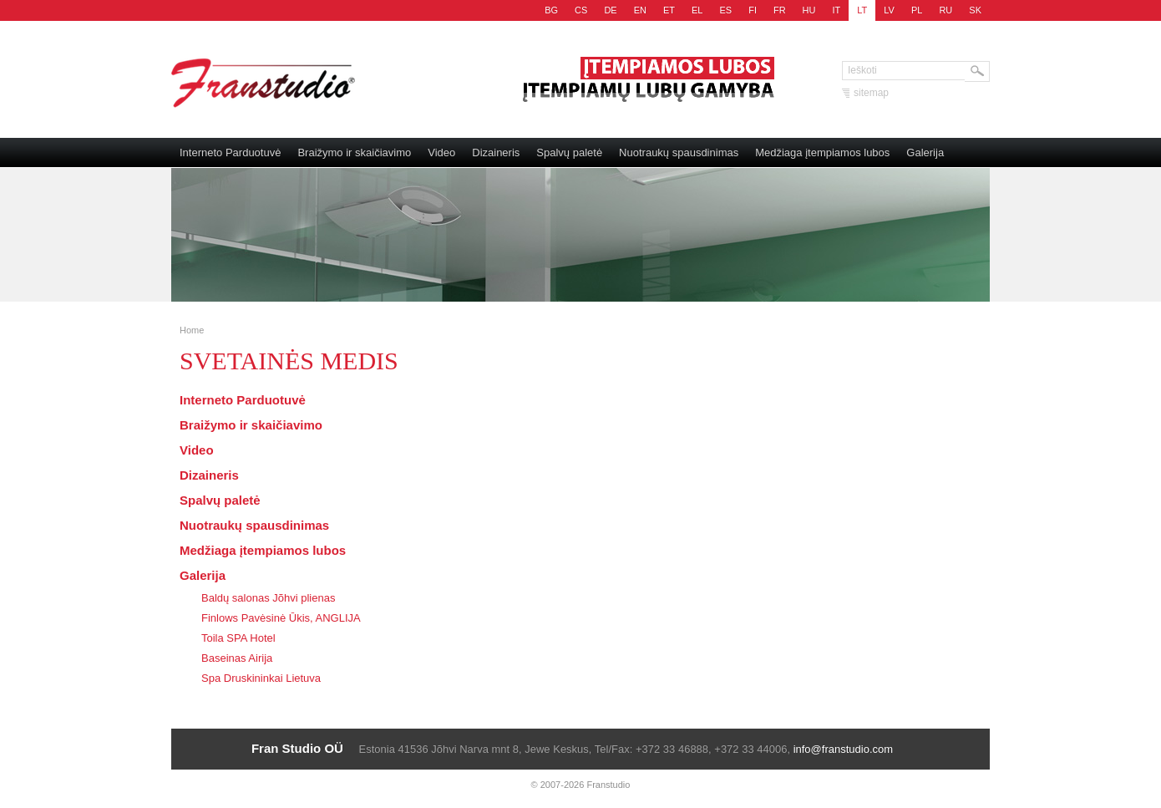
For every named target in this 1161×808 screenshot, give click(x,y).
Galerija (925, 152)
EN (640, 10)
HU (809, 10)
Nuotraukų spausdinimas (678, 152)
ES (725, 10)
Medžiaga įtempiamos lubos (822, 152)
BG (551, 10)
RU (945, 10)
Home (192, 330)
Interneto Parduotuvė (230, 152)
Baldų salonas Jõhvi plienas (268, 598)
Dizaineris (496, 152)
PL (916, 10)
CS (581, 10)
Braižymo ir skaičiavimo (354, 152)
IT (837, 10)
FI (752, 10)
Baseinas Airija (236, 658)
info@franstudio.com (843, 749)
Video (441, 152)
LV (889, 10)
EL (697, 10)
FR (779, 10)
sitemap (871, 93)
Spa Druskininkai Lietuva (261, 678)
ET (669, 10)
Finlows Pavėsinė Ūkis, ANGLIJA (281, 618)
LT (862, 10)
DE (610, 10)
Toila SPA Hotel (238, 638)
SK (975, 10)
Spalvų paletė (569, 152)
